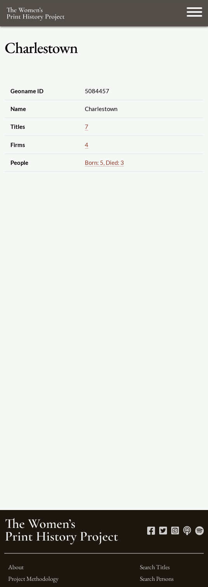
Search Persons (157, 579)
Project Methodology (33, 579)
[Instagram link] (175, 532)
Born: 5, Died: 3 (104, 162)
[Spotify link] (199, 532)
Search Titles (155, 567)
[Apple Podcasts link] (187, 532)
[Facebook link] (151, 532)
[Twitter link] (163, 532)
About (16, 567)
